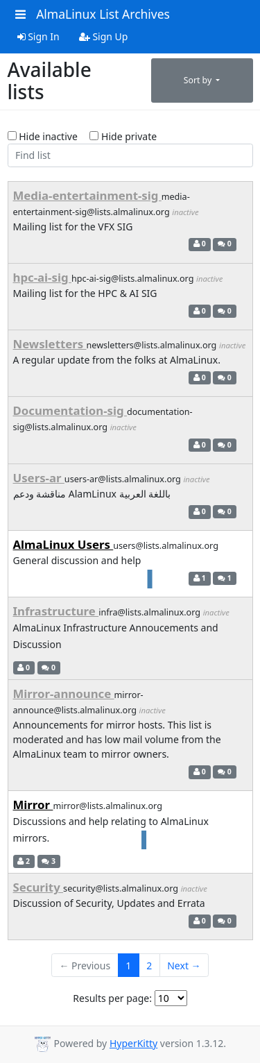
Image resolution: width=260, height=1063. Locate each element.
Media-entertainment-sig (87, 195)
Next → (183, 965)
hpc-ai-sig (42, 277)
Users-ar (38, 478)
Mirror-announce (63, 693)
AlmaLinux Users (63, 544)
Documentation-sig (70, 410)
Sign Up (103, 36)
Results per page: (112, 998)
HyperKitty (133, 1043)
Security (38, 887)
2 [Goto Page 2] (149, 965)
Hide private (123, 136)
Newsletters (50, 344)
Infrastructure (56, 611)
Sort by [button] (199, 80)
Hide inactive (43, 136)
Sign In (38, 36)
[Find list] (130, 155)
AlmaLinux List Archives (103, 14)
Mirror (33, 805)
